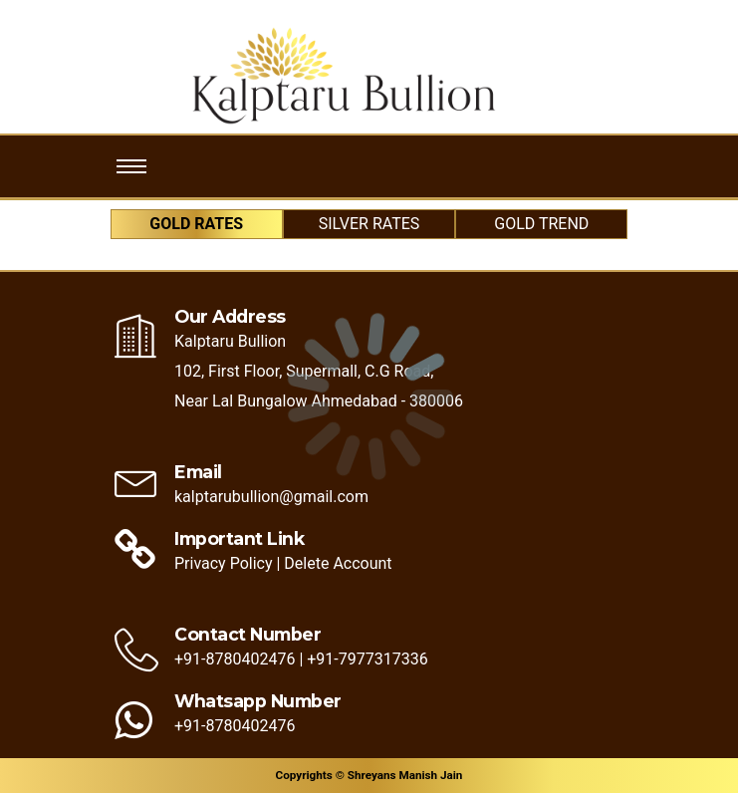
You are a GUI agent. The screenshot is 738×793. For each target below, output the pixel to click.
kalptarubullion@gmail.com (271, 496)
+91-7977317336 (367, 659)
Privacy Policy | (227, 563)
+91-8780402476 (236, 659)
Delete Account (337, 563)
